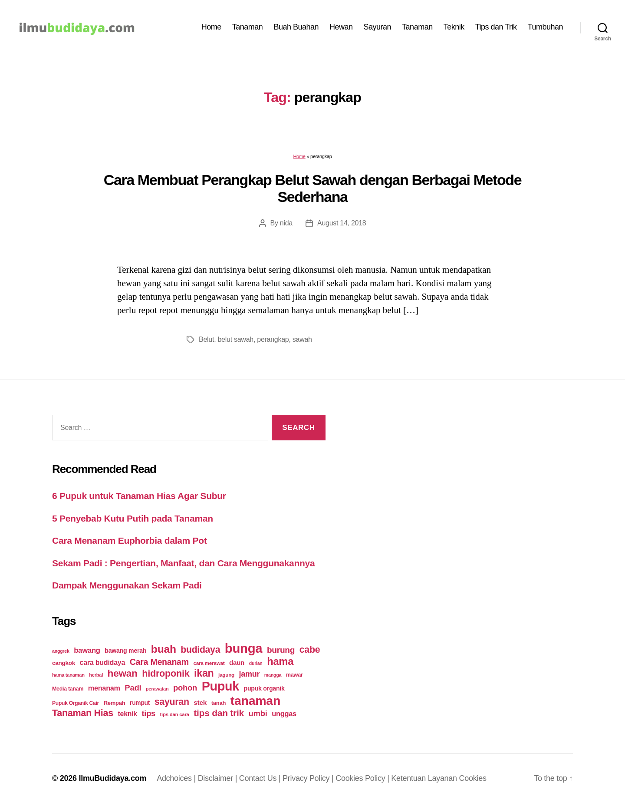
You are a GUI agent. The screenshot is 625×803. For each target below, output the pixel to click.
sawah (302, 339)
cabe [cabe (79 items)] (309, 649)
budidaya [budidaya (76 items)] (200, 649)
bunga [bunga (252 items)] (244, 648)
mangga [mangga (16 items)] (272, 674)
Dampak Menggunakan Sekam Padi (127, 585)
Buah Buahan (296, 27)
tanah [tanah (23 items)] (218, 703)
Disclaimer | (218, 778)
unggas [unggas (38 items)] (284, 713)
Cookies (473, 778)
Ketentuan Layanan (425, 778)
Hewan (341, 27)
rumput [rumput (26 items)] (140, 702)
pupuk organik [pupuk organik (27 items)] (264, 688)
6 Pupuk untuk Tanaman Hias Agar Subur (139, 496)
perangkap (273, 339)
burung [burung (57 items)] (281, 649)
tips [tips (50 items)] (148, 713)
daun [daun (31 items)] (236, 662)
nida (286, 223)
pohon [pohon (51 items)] (185, 687)
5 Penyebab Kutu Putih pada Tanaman (132, 518)
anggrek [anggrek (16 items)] (60, 651)
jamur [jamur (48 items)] (249, 674)
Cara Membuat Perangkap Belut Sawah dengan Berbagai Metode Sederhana (312, 188)
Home (211, 27)
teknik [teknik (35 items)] (127, 713)
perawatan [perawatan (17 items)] (157, 688)
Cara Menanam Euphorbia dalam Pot (129, 540)
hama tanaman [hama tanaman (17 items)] (68, 674)
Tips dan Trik (496, 27)
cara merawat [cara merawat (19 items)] (208, 663)
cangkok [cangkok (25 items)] (63, 663)
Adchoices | (177, 778)
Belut (206, 339)
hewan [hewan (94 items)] (123, 673)
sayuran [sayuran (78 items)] (172, 702)
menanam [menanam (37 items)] (104, 688)
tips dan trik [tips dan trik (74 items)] (219, 713)
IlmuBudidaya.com (112, 778)
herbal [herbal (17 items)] (96, 674)
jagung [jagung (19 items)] (226, 674)
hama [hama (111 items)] (280, 661)
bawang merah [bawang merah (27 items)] (125, 650)
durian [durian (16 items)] (256, 663)
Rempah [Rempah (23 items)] (114, 703)
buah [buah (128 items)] (163, 649)
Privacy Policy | (309, 778)
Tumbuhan (545, 27)
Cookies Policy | (363, 778)
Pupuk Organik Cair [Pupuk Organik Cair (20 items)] (75, 703)
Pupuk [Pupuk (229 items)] (220, 686)
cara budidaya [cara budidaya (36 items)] (102, 662)
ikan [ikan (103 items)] (204, 673)
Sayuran (377, 27)
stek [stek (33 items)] (200, 702)
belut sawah (235, 339)
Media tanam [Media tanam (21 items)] (67, 689)
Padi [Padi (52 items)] (133, 687)
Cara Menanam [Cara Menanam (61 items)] (159, 662)
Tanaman (247, 27)
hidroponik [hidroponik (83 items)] (165, 673)
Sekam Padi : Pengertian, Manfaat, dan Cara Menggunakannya (183, 563)
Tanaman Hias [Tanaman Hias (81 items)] (82, 713)
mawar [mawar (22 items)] (294, 674)
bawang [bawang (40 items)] (87, 650)
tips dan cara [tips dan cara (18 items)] (174, 714)
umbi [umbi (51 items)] (258, 713)
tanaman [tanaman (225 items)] (255, 700)
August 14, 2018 (341, 223)
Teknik (454, 27)
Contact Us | (261, 778)
